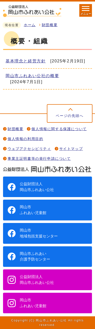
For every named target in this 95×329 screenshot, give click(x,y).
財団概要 (50, 25)
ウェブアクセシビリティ (29, 149)
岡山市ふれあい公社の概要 (32, 76)
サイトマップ (71, 149)
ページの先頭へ (69, 116)
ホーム (30, 25)
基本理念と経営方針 (26, 61)
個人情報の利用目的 (25, 139)
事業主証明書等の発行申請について (39, 159)
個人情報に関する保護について (59, 129)
